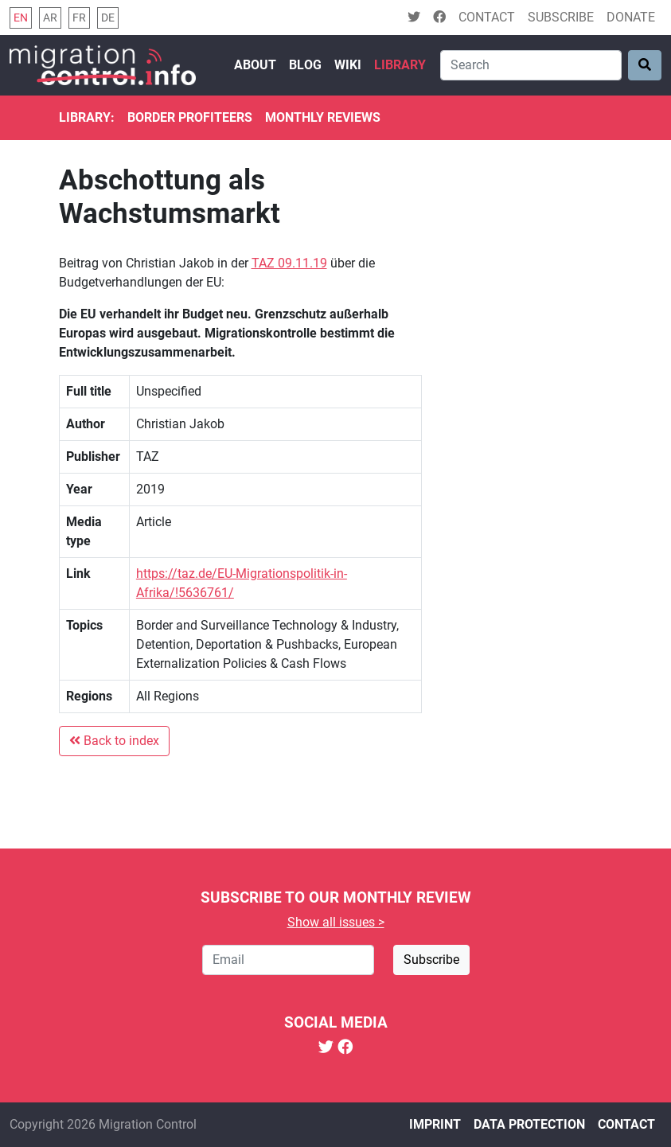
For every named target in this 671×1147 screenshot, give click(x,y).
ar (50, 18)
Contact (486, 17)
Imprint (435, 1124)
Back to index (114, 740)
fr (79, 18)
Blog (305, 64)
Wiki (347, 64)
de (108, 18)
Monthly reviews (322, 117)
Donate (631, 17)
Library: (87, 117)
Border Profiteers (189, 117)
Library (400, 64)
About (255, 64)
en (21, 18)
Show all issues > (335, 922)
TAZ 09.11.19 (289, 263)
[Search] (531, 65)
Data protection (529, 1124)
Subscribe (561, 17)
